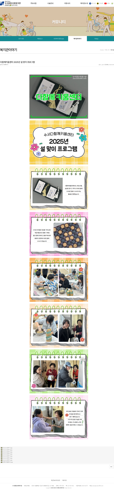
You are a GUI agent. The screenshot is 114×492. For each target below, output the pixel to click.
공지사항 (21, 38)
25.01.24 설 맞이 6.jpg (7, 450)
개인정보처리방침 (55, 480)
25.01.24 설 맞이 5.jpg (7, 452)
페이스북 (92, 3)
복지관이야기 (77, 38)
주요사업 (33, 3)
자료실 (96, 38)
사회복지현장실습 (58, 38)
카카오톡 (100, 3)
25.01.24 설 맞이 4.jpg (7, 454)
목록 (111, 467)
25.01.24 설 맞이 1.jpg (7, 460)
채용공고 (40, 38)
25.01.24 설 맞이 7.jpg (7, 448)
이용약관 (64, 480)
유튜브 (107, 3)
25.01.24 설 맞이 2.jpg (7, 458)
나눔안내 (50, 3)
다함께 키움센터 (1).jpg (7, 462)
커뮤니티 (67, 3)
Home (102, 50)
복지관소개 (84, 3)
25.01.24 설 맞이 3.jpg (7, 456)
